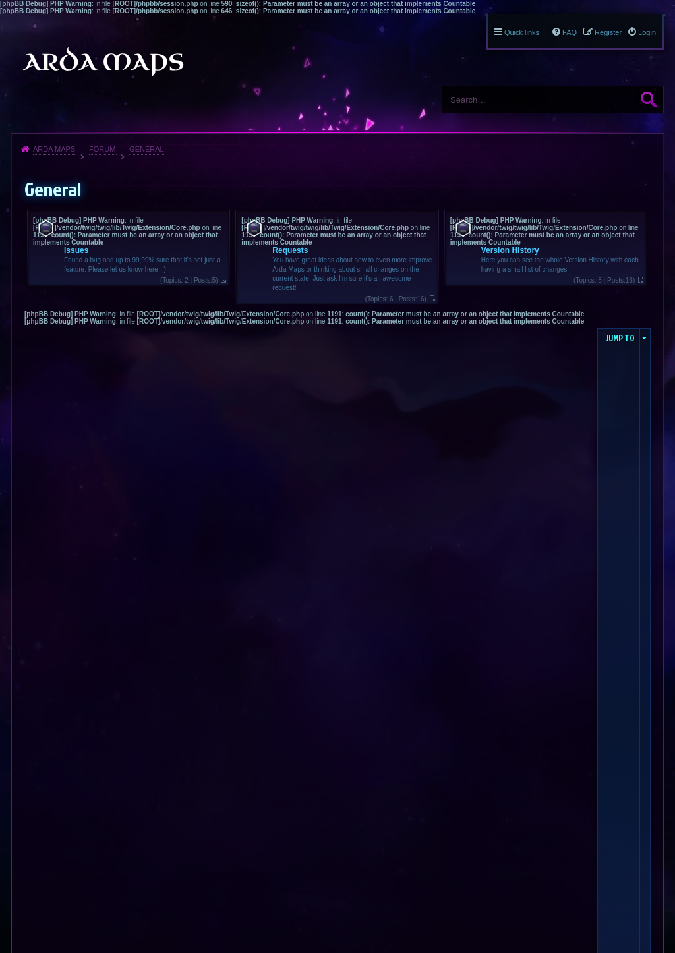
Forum (102, 149)
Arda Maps (54, 149)
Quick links (521, 32)
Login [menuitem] (647, 32)
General (146, 149)
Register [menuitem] (608, 32)
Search (648, 99)
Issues (76, 250)
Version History (510, 250)
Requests (290, 250)
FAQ (569, 32)
